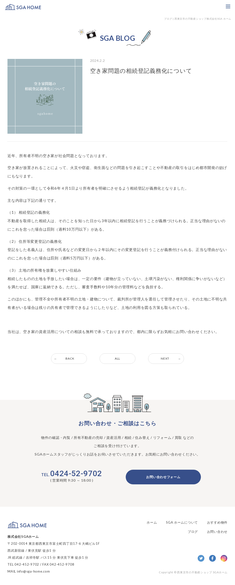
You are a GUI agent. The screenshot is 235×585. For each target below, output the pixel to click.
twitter (201, 558)
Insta (224, 558)
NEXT (166, 358)
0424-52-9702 (71, 474)
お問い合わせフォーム (163, 477)
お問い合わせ (217, 531)
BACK (69, 358)
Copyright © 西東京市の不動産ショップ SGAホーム (193, 572)
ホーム (151, 522)
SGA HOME (23, 7)
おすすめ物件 (217, 522)
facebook (212, 558)
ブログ (193, 531)
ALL (117, 358)
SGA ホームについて (182, 522)
